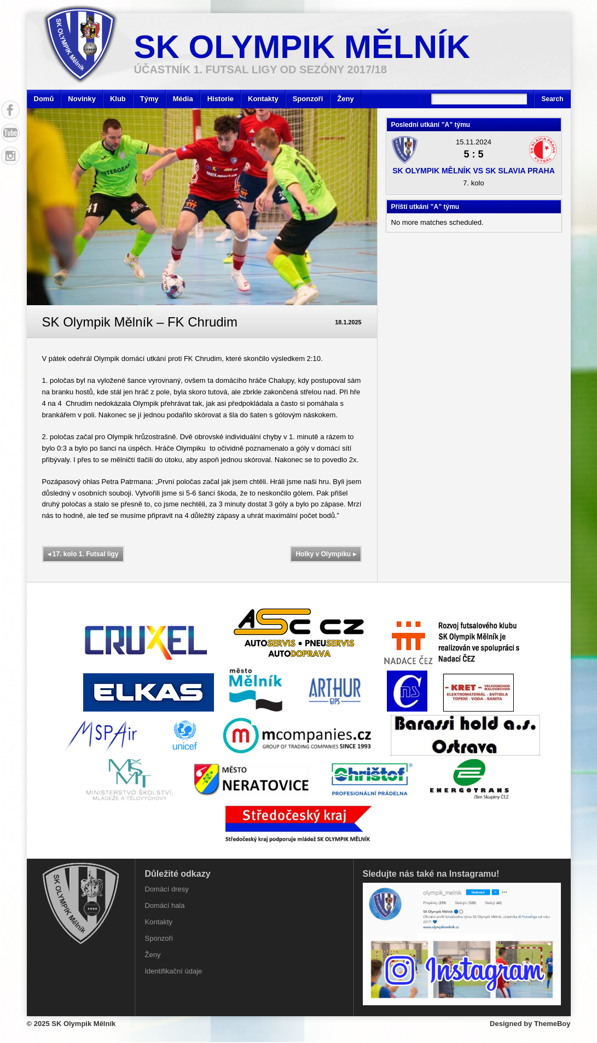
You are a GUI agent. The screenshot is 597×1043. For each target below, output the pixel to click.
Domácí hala (165, 905)
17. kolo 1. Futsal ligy (83, 554)
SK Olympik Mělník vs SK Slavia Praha (473, 170)
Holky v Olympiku (325, 554)
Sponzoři (308, 99)
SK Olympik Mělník (302, 46)
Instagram (10, 156)
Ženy (345, 99)
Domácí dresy (167, 889)
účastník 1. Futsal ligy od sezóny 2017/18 (260, 69)
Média (183, 99)
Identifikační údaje (173, 971)
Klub (118, 99)
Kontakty (263, 99)
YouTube (10, 133)
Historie (220, 99)
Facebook (10, 110)
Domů (44, 99)
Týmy (149, 99)
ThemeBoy (552, 1023)
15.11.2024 (473, 142)
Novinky (82, 99)
